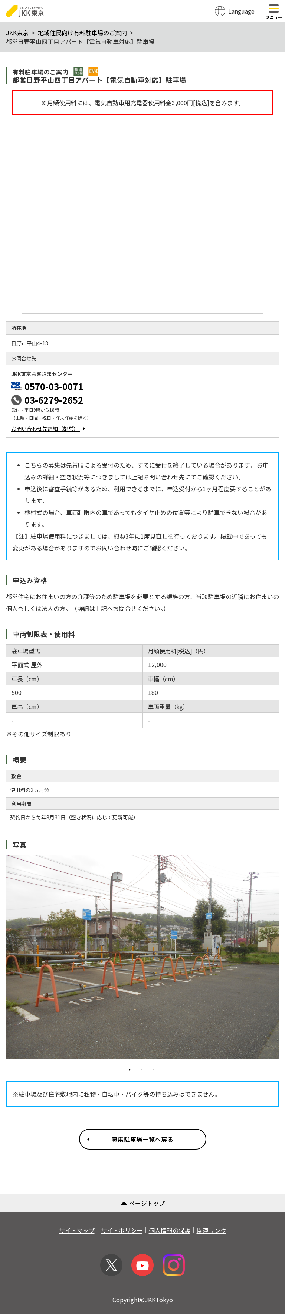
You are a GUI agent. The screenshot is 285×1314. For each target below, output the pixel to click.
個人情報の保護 (169, 1230)
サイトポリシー (121, 1230)
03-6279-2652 (53, 400)
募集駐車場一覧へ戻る (142, 1139)
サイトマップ (77, 1230)
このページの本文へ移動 (142, 0)
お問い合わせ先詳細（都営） (50, 428)
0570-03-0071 (53, 386)
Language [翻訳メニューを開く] (241, 11)
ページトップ (142, 1203)
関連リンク (211, 1230)
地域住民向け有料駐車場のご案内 (82, 33)
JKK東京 (17, 33)
